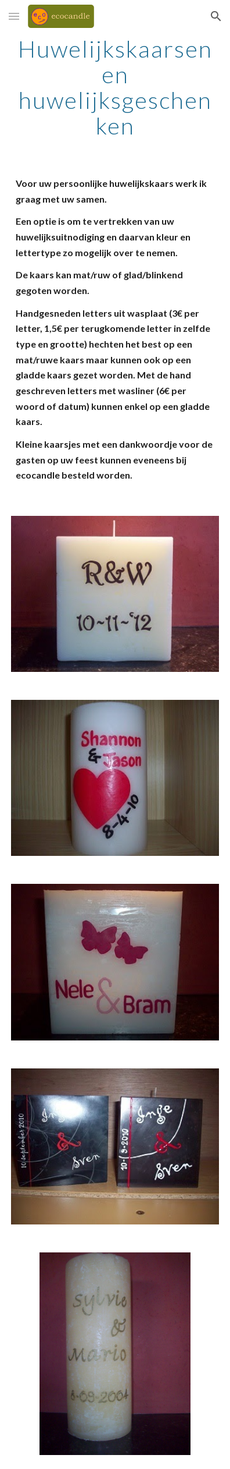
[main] (114, 87)
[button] (14, 16)
